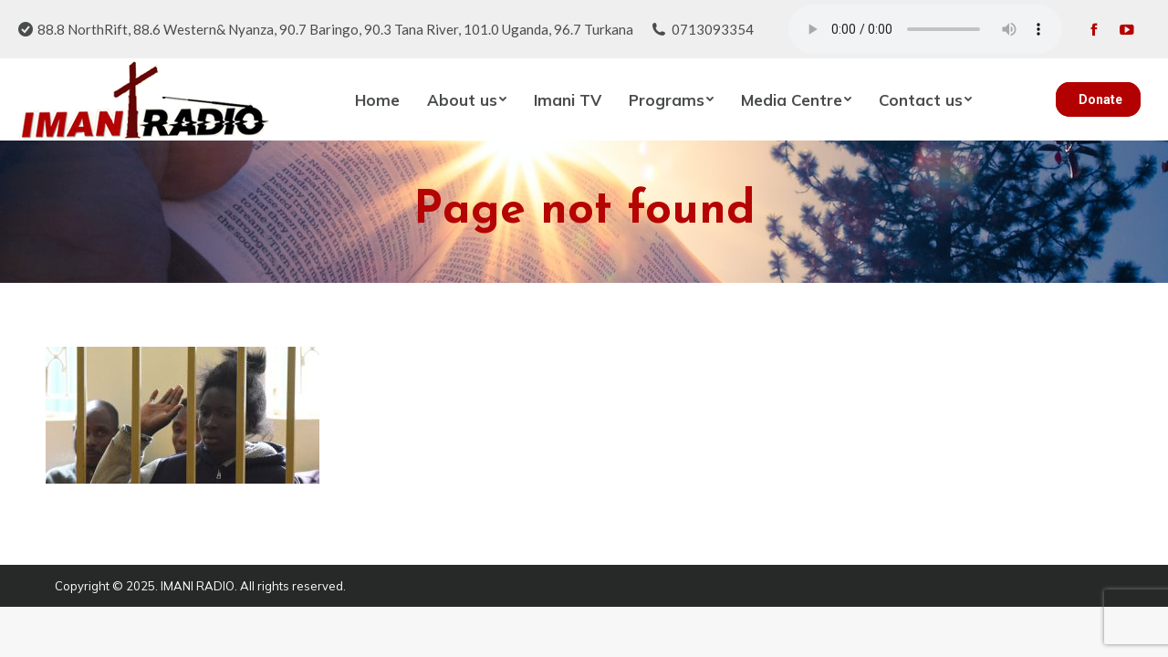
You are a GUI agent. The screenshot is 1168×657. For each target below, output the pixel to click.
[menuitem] (377, 99)
